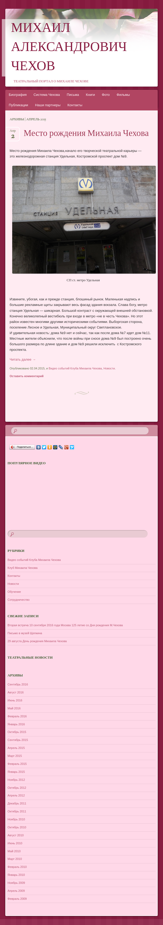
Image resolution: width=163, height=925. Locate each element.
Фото (106, 95)
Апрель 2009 (16, 890)
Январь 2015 (16, 771)
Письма (73, 95)
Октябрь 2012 (17, 787)
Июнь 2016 (15, 700)
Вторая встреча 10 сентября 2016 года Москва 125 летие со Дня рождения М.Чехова (65, 625)
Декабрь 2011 (17, 803)
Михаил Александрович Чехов (69, 47)
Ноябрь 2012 (16, 779)
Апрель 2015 (16, 747)
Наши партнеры (48, 105)
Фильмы (123, 95)
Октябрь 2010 (17, 827)
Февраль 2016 (17, 716)
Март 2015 (15, 755)
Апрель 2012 (16, 795)
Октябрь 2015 (17, 732)
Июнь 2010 (15, 843)
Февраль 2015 (17, 763)
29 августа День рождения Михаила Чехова (37, 641)
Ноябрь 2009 (16, 882)
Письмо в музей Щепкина (25, 633)
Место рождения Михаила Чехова (86, 133)
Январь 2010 (16, 874)
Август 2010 (16, 835)
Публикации (18, 105)
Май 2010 (14, 851)
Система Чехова (46, 95)
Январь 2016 (16, 724)
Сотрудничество (19, 599)
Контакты (74, 105)
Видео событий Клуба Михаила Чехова (75, 368)
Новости (109, 368)
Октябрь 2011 (17, 811)
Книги (90, 95)
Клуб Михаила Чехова (23, 567)
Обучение (14, 591)
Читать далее (23, 359)
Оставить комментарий (27, 376)
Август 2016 (16, 692)
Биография (18, 95)
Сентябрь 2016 (18, 684)
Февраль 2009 (17, 898)
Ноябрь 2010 (16, 819)
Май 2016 (14, 708)
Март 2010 (15, 858)
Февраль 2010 (17, 866)
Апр (13, 132)
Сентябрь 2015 (18, 739)
